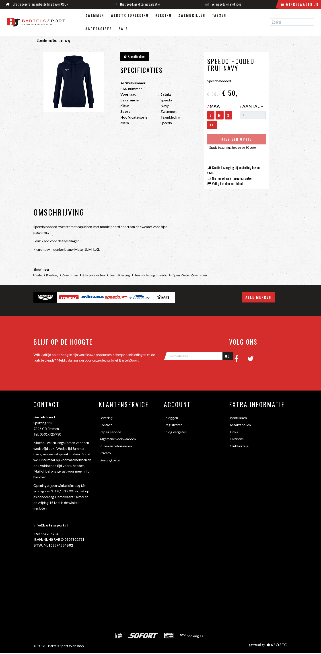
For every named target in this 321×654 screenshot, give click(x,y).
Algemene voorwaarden (117, 439)
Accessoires (98, 28)
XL (212, 124)
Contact (105, 425)
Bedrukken (238, 417)
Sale (123, 28)
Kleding (163, 15)
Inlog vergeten (176, 432)
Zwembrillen (191, 15)
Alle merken (258, 297)
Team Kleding (118, 275)
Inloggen (171, 417)
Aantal (252, 106)
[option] (45, 297)
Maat (214, 106)
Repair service (110, 432)
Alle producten (92, 275)
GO (227, 356)
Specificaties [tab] (134, 56)
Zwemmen (94, 15)
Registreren (173, 425)
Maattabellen (240, 425)
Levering (106, 417)
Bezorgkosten (110, 460)
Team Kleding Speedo (149, 275)
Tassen (219, 15)
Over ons (237, 439)
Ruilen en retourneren (115, 446)
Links (234, 432)
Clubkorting (239, 446)
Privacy (105, 453)
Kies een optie (236, 139)
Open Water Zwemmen (188, 275)
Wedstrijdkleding (130, 15)
